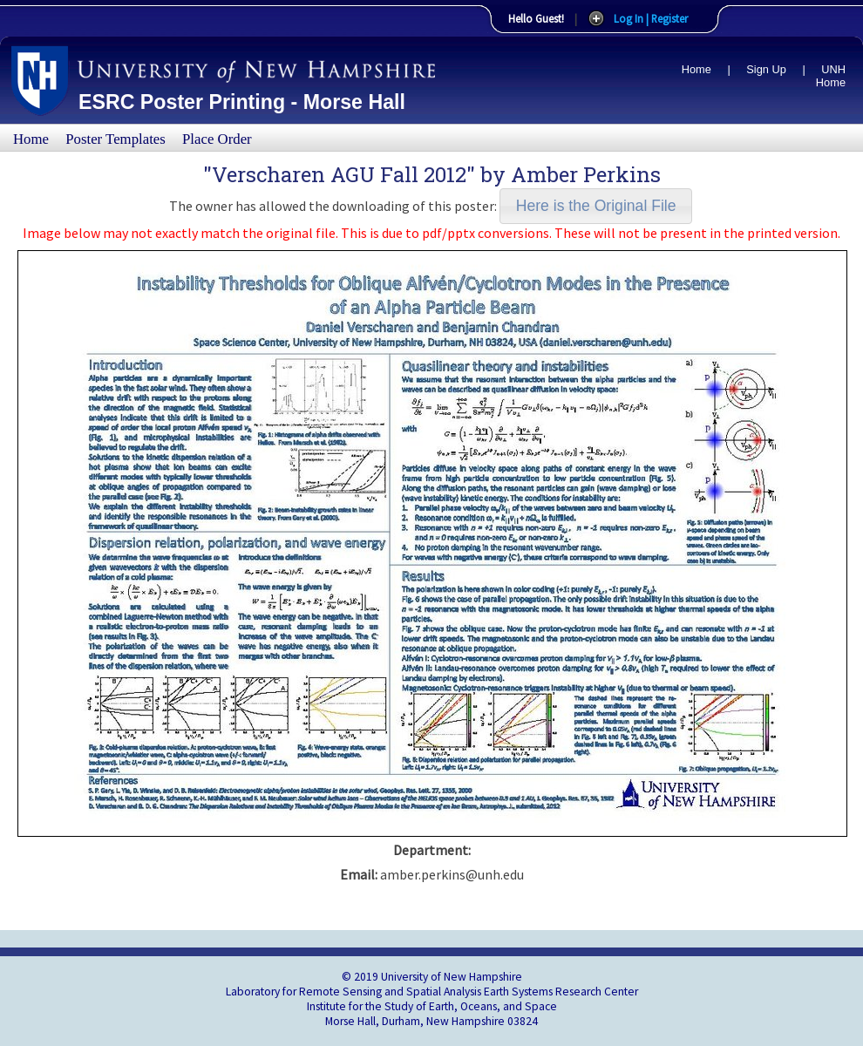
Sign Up (766, 69)
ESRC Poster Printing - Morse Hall (241, 102)
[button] (595, 206)
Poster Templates (115, 139)
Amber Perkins (586, 174)
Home (696, 69)
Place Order (217, 139)
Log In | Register (651, 18)
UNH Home (831, 76)
